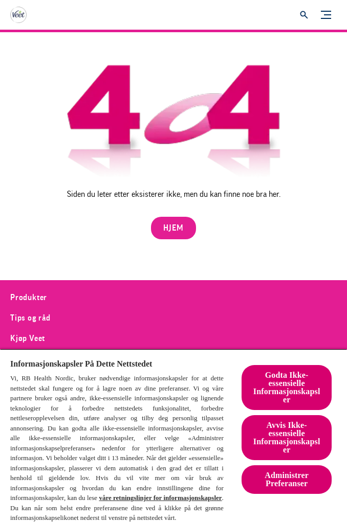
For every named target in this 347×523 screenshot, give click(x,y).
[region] (173, 436)
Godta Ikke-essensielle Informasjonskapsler (286, 387)
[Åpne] (304, 15)
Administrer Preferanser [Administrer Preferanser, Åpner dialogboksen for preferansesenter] (287, 479)
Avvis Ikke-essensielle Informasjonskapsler (286, 437)
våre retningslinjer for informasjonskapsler (160, 498)
